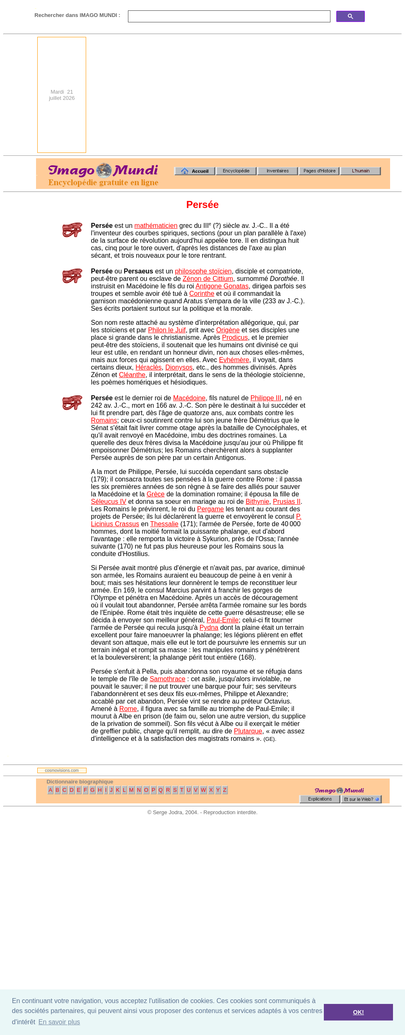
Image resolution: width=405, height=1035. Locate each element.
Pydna (209, 627)
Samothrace (167, 678)
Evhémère (234, 359)
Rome (128, 708)
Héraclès (148, 367)
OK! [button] (358, 1012)
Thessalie (164, 523)
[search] (228, 16)
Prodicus (235, 337)
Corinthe (201, 293)
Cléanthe (132, 374)
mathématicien (156, 225)
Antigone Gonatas (221, 286)
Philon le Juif (167, 330)
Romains (104, 420)
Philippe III (266, 397)
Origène (228, 330)
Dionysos (179, 367)
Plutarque (248, 731)
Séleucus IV (108, 501)
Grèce (156, 494)
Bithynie (257, 501)
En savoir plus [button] (59, 1021)
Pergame (210, 509)
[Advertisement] (280, 95)
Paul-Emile (223, 620)
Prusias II (287, 501)
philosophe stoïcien (203, 271)
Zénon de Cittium (208, 278)
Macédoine (189, 397)
